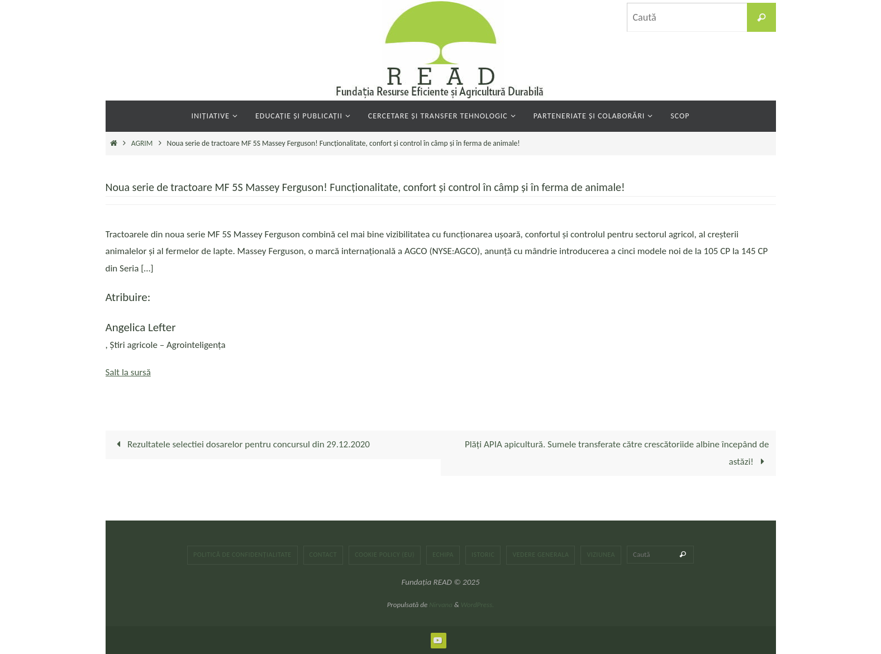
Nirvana (441, 604)
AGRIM (142, 143)
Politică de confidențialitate (242, 554)
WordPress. (477, 604)
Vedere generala (540, 554)
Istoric (483, 554)
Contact (323, 554)
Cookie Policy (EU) (385, 554)
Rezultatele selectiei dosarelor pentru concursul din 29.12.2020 (241, 444)
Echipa (443, 554)
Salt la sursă (128, 372)
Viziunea (601, 554)
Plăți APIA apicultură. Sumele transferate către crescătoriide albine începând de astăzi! (617, 452)
